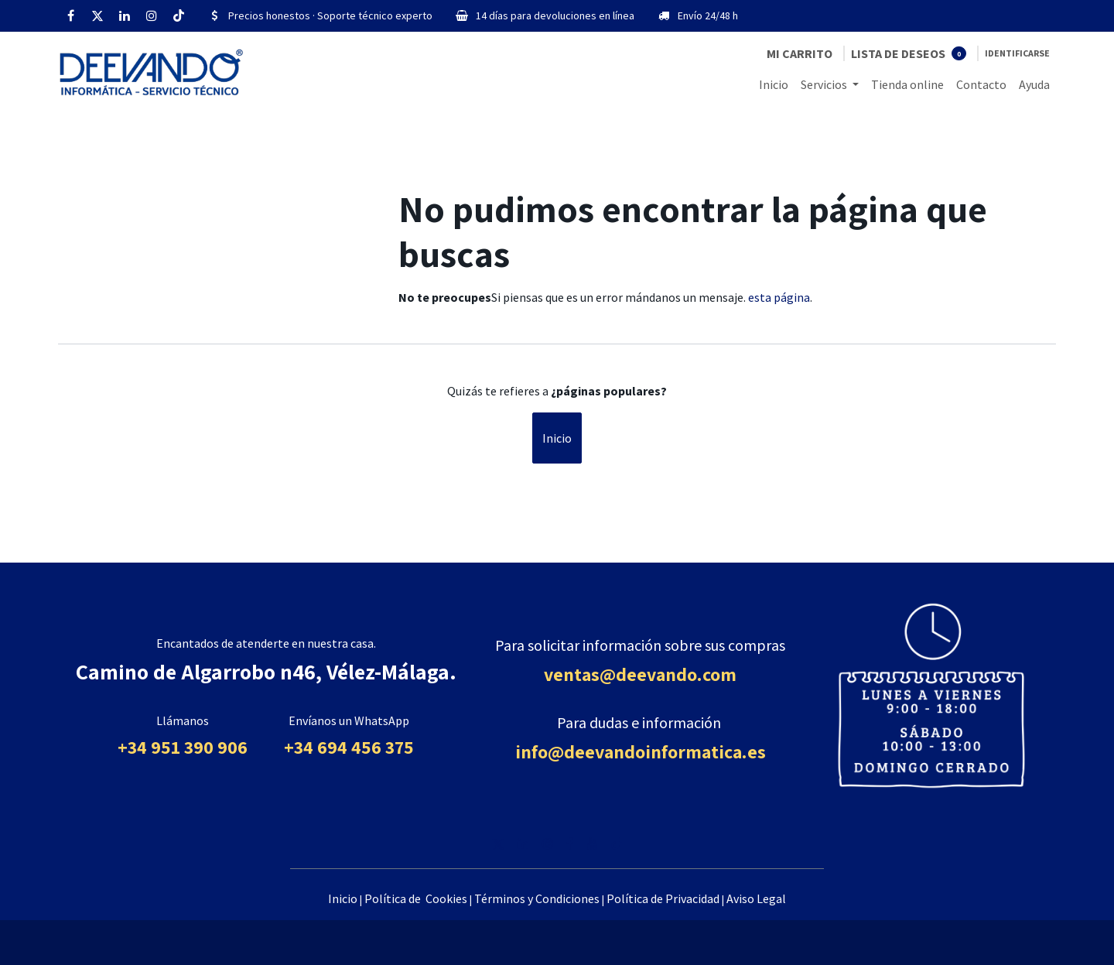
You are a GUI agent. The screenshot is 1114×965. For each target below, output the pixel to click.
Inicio (557, 438)
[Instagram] (151, 15)
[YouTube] (592, 843)
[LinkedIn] (124, 15)
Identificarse (1017, 53)
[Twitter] (97, 15)
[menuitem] (773, 84)
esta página (779, 297)
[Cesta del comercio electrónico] (799, 53)
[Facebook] (70, 15)
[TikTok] (178, 15)
